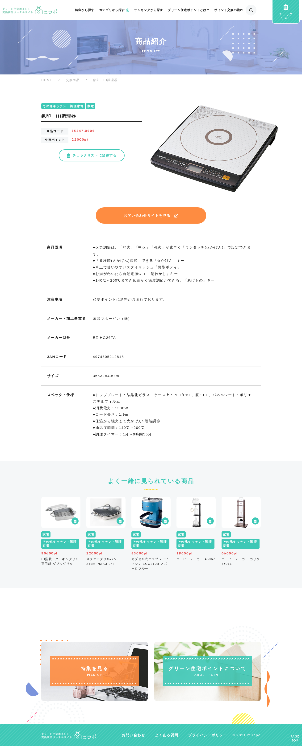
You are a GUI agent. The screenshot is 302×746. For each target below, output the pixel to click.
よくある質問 (166, 735)
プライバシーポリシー (207, 735)
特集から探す (84, 10)
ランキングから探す (148, 10)
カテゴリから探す (114, 10)
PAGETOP (294, 738)
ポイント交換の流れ (228, 10)
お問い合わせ (133, 735)
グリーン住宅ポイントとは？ (189, 10)
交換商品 (73, 80)
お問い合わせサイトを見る (151, 215)
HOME (46, 80)
